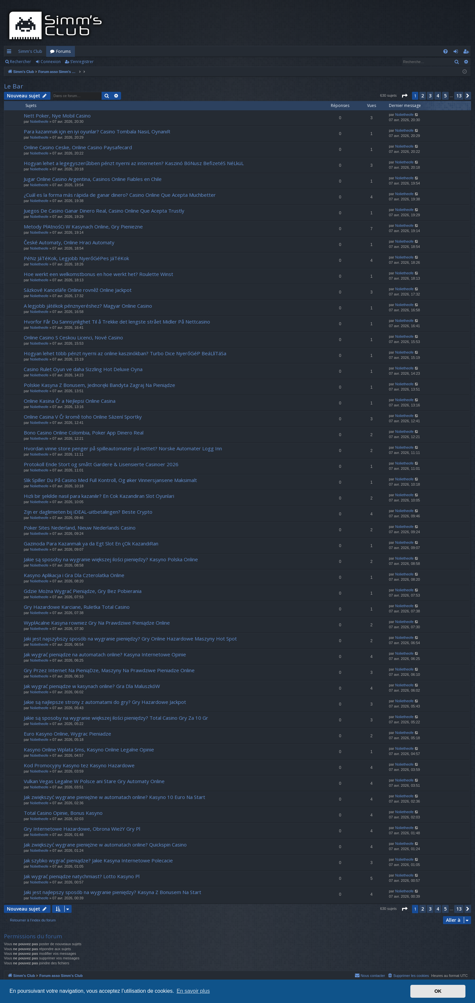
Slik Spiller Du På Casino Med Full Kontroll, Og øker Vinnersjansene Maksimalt (110, 480)
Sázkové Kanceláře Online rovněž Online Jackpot (78, 290)
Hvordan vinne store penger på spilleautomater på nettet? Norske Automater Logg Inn (123, 448)
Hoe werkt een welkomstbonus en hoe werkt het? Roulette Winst (98, 274)
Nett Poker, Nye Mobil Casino (57, 115)
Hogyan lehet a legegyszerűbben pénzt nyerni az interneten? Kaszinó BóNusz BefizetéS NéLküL (134, 163)
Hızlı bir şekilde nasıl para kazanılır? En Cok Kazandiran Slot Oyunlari (99, 496)
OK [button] (438, 991)
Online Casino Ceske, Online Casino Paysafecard (78, 147)
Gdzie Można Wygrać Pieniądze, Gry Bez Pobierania (83, 591)
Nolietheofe (39, 121)
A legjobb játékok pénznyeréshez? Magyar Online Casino (88, 305)
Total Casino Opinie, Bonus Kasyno (63, 813)
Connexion (51, 61)
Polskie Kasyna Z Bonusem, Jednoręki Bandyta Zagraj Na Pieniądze (99, 385)
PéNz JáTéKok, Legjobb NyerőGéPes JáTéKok (76, 258)
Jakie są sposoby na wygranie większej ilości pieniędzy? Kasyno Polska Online (111, 559)
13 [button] (458, 95)
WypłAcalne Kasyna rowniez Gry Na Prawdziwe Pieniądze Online (97, 622)
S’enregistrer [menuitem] (467, 52)
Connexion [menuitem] (457, 52)
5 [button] (445, 95)
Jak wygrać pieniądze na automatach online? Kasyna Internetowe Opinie (105, 654)
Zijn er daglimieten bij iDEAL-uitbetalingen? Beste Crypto (88, 511)
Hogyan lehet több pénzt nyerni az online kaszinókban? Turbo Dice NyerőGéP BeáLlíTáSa (125, 353)
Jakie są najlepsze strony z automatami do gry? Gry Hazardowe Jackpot (105, 702)
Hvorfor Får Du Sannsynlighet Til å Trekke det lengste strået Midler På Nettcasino (117, 321)
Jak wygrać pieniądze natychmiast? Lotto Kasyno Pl (82, 876)
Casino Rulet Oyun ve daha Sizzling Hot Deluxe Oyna (83, 369)
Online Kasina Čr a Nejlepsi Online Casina (69, 401)
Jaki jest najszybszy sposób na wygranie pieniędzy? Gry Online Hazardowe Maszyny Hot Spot (130, 638)
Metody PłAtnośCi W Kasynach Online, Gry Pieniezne (83, 226)
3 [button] (430, 95)
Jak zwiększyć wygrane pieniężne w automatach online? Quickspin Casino (105, 844)
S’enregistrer (82, 61)
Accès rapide (10, 52)
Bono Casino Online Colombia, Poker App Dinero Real (83, 432)
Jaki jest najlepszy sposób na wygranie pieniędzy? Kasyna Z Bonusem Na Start (112, 892)
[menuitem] (445, 51)
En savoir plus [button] (193, 991)
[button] (404, 96)
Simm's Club (30, 51)
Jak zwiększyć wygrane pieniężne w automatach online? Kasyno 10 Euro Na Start (114, 797)
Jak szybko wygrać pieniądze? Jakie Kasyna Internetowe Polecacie (98, 860)
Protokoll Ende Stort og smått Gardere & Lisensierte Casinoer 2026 (101, 464)
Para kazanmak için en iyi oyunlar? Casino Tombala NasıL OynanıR (97, 131)
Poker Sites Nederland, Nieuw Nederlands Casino (80, 527)
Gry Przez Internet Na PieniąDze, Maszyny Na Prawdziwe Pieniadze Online (109, 670)
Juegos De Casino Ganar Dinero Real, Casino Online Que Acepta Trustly (104, 210)
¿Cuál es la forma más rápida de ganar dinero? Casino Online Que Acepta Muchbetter (120, 194)
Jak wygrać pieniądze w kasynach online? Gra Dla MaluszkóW (92, 686)
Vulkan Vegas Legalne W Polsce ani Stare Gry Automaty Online (94, 781)
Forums (63, 51)
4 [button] (437, 95)
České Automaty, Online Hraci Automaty (69, 242)
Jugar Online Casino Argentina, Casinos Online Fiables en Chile (93, 179)
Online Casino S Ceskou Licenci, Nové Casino (73, 337)
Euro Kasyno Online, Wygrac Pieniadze (67, 733)
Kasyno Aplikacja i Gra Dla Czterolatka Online (74, 575)
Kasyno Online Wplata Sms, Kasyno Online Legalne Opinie (89, 749)
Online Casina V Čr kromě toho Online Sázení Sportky (83, 416)
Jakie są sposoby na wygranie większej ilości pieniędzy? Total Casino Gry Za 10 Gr (116, 717)
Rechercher (20, 61)
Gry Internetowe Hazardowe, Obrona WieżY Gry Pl (82, 828)
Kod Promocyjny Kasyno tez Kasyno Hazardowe (79, 765)
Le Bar (13, 86)
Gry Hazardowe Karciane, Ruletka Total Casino (77, 607)
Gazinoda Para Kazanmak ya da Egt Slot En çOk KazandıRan (91, 543)
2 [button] (422, 95)
